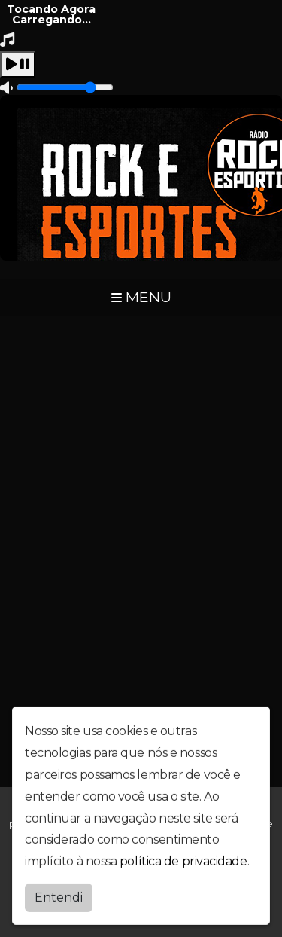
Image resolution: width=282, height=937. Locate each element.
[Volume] (65, 87)
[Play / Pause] (17, 64)
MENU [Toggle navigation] (141, 297)
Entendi (59, 896)
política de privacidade (183, 860)
